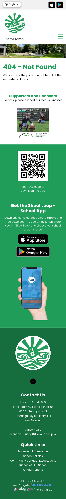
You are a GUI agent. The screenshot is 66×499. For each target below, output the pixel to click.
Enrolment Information (33, 451)
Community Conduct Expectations (33, 461)
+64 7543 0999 (37, 402)
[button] (12, 4)
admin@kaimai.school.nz (37, 407)
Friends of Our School (33, 465)
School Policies (33, 456)
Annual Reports (33, 470)
